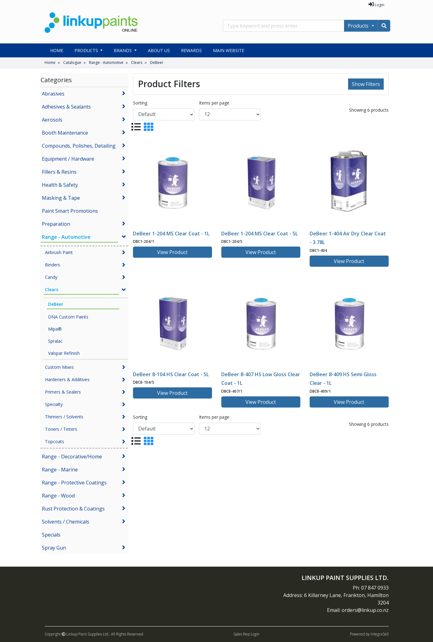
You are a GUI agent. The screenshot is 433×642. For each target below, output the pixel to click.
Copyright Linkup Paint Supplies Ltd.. (77, 634)
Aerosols (52, 119)
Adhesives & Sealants (66, 106)
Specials (51, 534)
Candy (51, 277)
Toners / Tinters (61, 429)
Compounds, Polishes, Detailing (79, 145)
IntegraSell (380, 634)
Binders (52, 265)
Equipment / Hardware (68, 158)
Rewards (191, 50)
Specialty (54, 404)
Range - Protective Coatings (74, 482)
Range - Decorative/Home (72, 456)
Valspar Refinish (64, 353)
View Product (172, 252)
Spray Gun (54, 547)
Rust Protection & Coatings (73, 508)
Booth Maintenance (65, 132)
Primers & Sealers (63, 392)
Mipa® (55, 329)
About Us (159, 50)
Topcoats (54, 441)
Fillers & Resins (59, 171)
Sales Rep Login (246, 634)
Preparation (56, 224)
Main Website (228, 50)
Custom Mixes (59, 367)
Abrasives (53, 93)
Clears (136, 62)
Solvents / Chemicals (65, 521)
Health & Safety (60, 184)
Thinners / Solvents (64, 417)
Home (56, 50)
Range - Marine (60, 469)
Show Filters (366, 84)
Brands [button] (123, 50)
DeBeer (156, 62)
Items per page (214, 103)
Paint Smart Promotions (70, 210)
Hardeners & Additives (67, 379)
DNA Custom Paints (68, 317)
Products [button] (86, 50)
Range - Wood (58, 495)
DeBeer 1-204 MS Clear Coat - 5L (259, 233)
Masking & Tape (61, 197)
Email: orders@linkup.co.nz (358, 610)
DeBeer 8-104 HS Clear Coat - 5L (171, 374)
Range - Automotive (106, 62)
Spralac (55, 341)
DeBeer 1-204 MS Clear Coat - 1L (171, 233)
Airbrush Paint (59, 252)
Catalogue (72, 62)
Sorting (140, 103)
